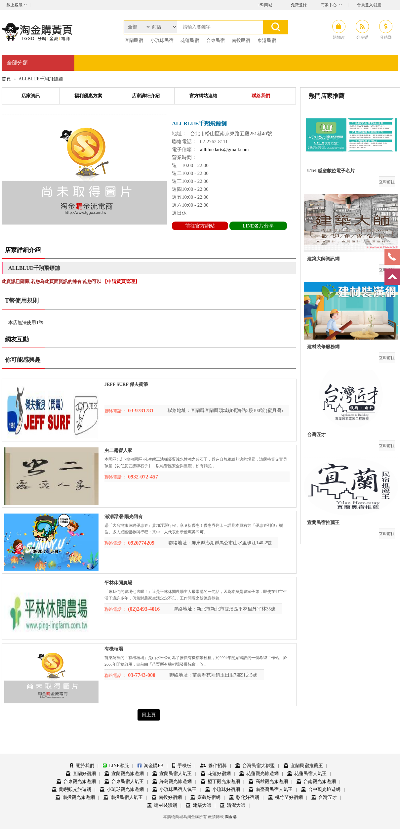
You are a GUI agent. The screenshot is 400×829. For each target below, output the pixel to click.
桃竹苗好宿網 (285, 797)
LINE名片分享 (258, 225)
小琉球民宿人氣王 (174, 789)
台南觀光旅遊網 (316, 781)
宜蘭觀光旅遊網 (124, 773)
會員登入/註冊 (369, 5)
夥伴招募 (213, 765)
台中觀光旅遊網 (320, 789)
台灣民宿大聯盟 (255, 765)
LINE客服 (116, 765)
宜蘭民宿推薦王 (303, 765)
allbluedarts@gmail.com (224, 149)
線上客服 (14, 5)
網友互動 (17, 339)
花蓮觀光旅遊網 (259, 773)
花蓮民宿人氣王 (307, 773)
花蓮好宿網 (216, 773)
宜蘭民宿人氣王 (172, 773)
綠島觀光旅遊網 (172, 781)
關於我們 (82, 765)
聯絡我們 (261, 95)
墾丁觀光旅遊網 (220, 781)
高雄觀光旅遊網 (268, 781)
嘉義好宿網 (205, 797)
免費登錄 (299, 5)
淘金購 (231, 816)
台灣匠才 (324, 797)
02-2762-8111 (214, 141)
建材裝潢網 (162, 805)
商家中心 (329, 5)
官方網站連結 (203, 95)
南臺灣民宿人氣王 (271, 789)
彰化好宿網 (244, 797)
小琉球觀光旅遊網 (122, 789)
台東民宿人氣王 (124, 781)
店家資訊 (30, 95)
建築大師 (198, 805)
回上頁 (149, 714)
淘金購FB (150, 765)
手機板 (181, 765)
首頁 (6, 78)
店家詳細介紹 (146, 95)
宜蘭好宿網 (81, 773)
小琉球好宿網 (222, 789)
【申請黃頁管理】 (121, 281)
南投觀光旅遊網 (75, 797)
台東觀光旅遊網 (76, 781)
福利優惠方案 (88, 95)
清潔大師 (232, 805)
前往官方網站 (200, 225)
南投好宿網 (167, 797)
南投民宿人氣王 (123, 797)
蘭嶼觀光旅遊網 (71, 789)
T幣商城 (265, 5)
